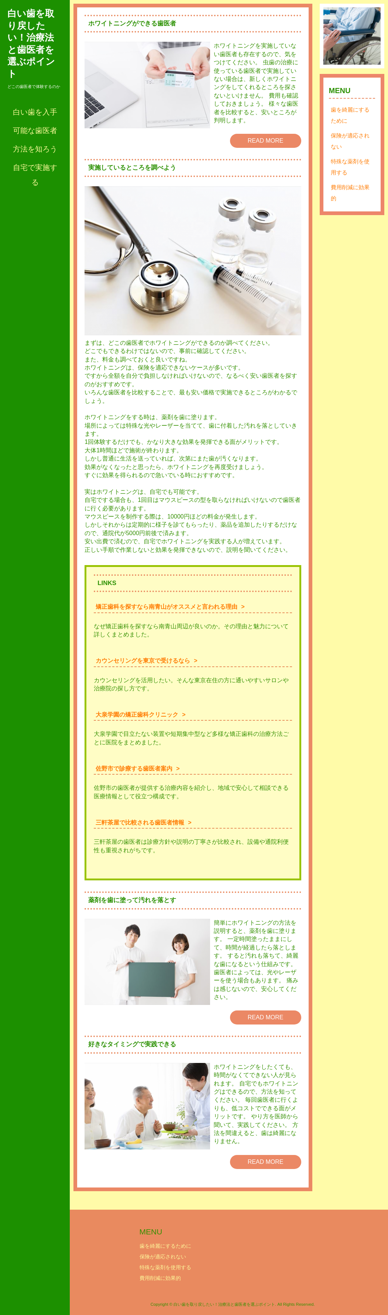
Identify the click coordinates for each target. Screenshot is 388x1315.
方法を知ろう (35, 149)
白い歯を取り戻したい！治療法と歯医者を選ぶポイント (31, 43)
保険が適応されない (350, 141)
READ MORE (266, 140)
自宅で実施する (35, 174)
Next (371, 36)
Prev (333, 36)
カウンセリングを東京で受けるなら (143, 661)
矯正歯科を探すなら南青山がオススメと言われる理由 (166, 607)
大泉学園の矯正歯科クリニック (137, 714)
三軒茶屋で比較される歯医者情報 (140, 822)
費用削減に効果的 (350, 192)
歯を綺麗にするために (350, 115)
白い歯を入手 (35, 112)
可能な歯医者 (35, 130)
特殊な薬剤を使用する (350, 167)
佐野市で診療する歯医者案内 (134, 768)
